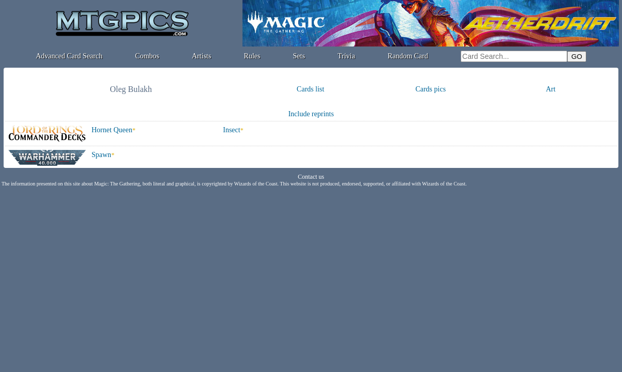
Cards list (310, 89)
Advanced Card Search (69, 56)
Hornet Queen (112, 130)
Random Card (408, 56)
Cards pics (430, 89)
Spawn (101, 155)
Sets (299, 56)
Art (551, 89)
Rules (252, 56)
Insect (231, 130)
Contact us (311, 176)
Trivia (346, 56)
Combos (147, 56)
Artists (201, 56)
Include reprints (310, 114)
